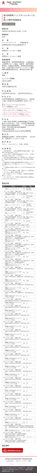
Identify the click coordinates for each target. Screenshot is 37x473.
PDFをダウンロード (14, 450)
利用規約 (11, 464)
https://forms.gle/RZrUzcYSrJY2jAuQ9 (17, 108)
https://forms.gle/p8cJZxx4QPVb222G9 (17, 116)
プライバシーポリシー (22, 464)
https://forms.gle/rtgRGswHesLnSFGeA (17, 112)
